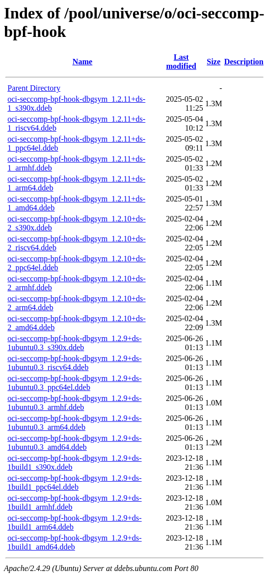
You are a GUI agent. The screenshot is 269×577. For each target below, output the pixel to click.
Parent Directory (33, 88)
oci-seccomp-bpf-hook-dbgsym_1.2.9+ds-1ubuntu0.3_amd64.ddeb (74, 442)
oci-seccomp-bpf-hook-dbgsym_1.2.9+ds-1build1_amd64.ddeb (74, 542)
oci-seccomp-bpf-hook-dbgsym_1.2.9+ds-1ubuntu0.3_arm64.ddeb (74, 422)
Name (82, 61)
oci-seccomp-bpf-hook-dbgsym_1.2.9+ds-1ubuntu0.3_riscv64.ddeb (74, 363)
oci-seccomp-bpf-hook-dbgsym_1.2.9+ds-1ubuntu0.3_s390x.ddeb (74, 343)
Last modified (181, 61)
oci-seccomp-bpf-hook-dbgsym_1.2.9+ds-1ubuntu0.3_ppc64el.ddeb (74, 382)
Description (244, 61)
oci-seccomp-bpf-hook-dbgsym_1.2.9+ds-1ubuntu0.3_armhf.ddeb (74, 402)
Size (214, 61)
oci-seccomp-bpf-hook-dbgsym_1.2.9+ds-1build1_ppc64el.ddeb (74, 482)
